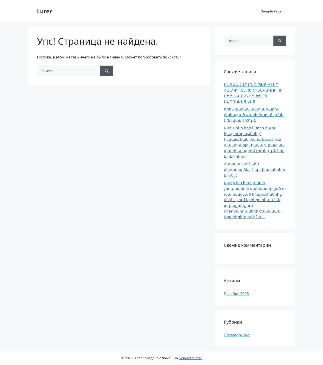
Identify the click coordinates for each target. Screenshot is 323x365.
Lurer (44, 11)
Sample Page (271, 11)
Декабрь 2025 (236, 293)
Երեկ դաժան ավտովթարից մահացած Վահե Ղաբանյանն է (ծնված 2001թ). (254, 114)
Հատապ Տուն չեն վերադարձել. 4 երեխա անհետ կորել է (254, 169)
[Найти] (106, 71)
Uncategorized (237, 334)
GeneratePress (190, 358)
